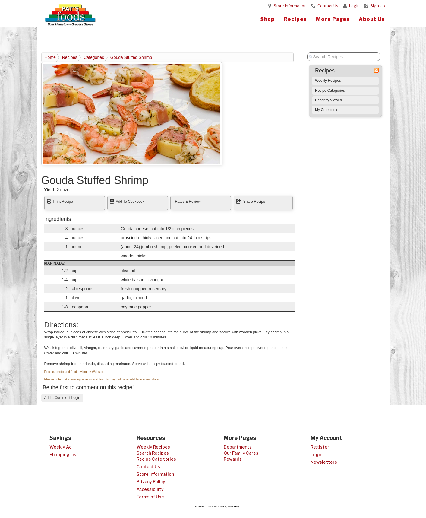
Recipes (295, 19)
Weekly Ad (60, 447)
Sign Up (378, 5)
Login (354, 5)
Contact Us (327, 5)
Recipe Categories (330, 90)
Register (320, 447)
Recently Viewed (328, 100)
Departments (238, 447)
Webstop (234, 506)
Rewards (233, 459)
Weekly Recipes (328, 80)
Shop (267, 19)
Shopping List (63, 454)
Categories (94, 57)
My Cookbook (326, 110)
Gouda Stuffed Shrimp (131, 57)
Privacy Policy (151, 481)
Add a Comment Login (62, 398)
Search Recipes (153, 453)
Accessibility (150, 489)
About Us (372, 19)
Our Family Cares (241, 453)
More (333, 19)
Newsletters (324, 462)
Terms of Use (150, 496)
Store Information (290, 5)
